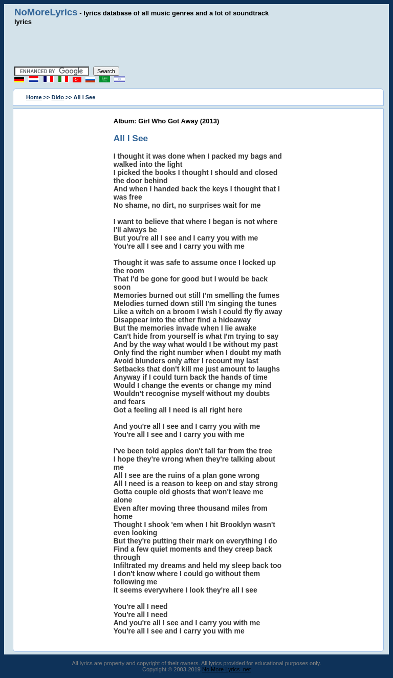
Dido (58, 97)
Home (34, 97)
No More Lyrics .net (226, 669)
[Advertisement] (196, 46)
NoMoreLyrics (46, 12)
